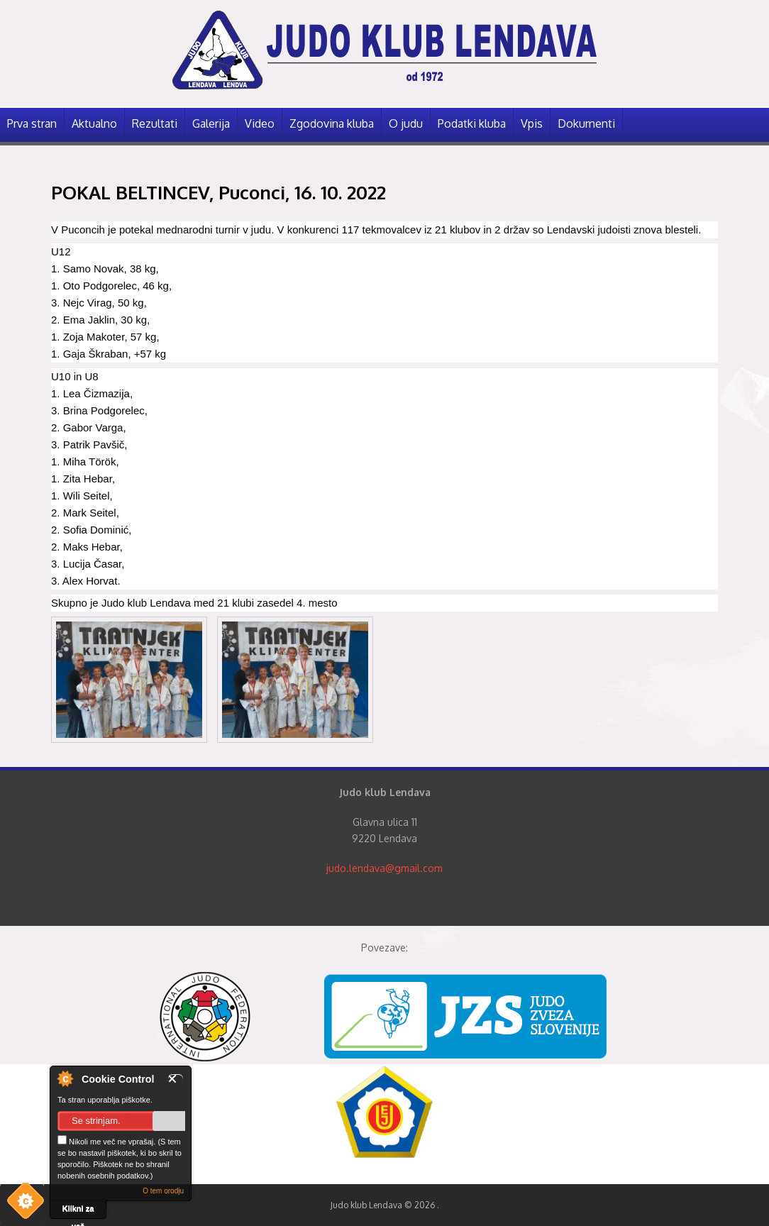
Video (260, 123)
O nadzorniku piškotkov (64, 1078)
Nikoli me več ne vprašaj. (106, 1140)
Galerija (211, 123)
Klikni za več (78, 1211)
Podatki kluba (472, 123)
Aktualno (94, 123)
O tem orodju (163, 1191)
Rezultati (154, 123)
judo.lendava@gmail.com (384, 868)
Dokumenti (586, 123)
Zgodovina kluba (331, 123)
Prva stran (32, 123)
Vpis (532, 123)
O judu (406, 123)
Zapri (175, 1078)
